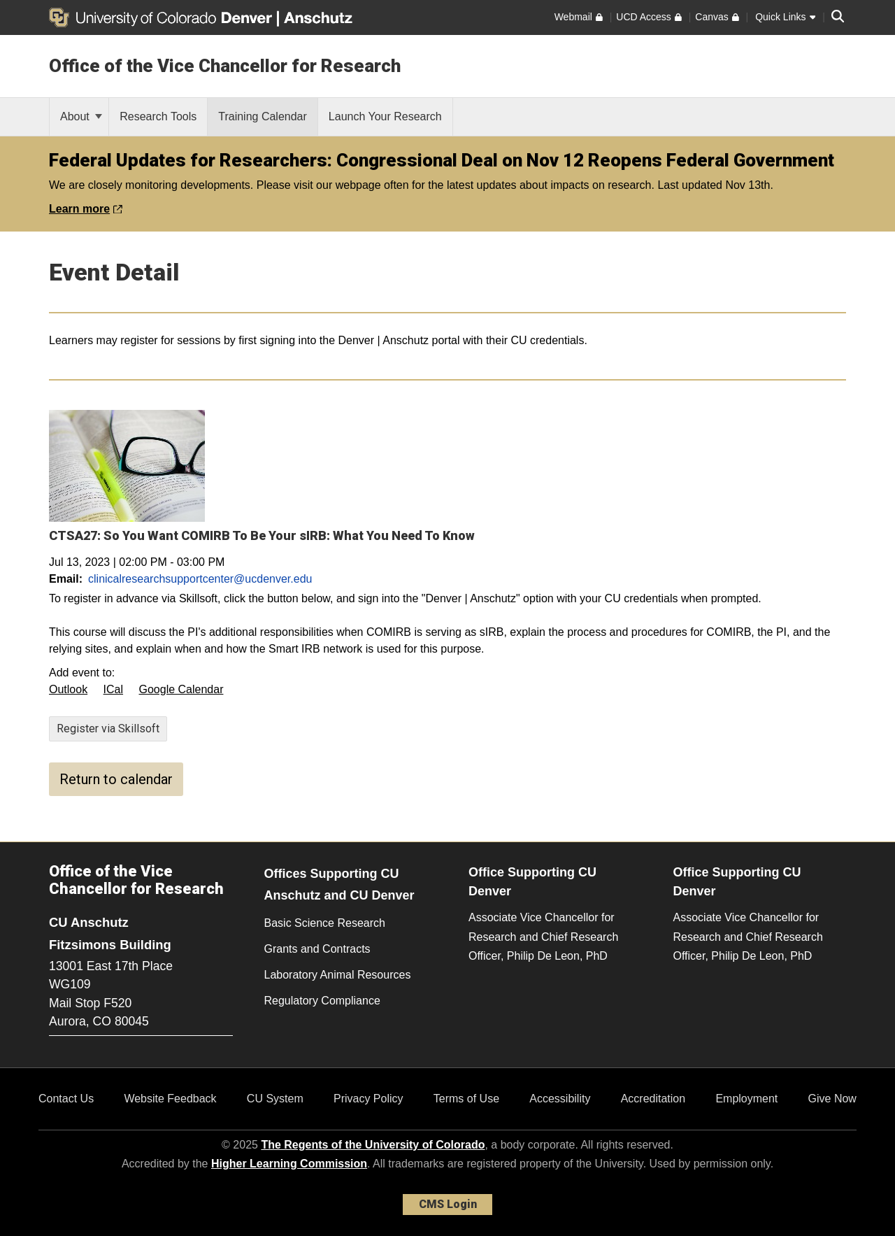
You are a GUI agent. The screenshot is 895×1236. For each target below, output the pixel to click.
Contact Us (66, 1098)
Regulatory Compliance (322, 1001)
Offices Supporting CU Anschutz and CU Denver (339, 884)
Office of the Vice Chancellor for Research (225, 65)
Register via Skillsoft (108, 728)
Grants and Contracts (317, 949)
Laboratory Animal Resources (337, 975)
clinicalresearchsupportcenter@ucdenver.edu (200, 579)
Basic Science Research (324, 923)
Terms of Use (466, 1098)
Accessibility (559, 1098)
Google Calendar (181, 689)
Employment (746, 1098)
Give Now (832, 1098)
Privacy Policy (368, 1098)
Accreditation (653, 1098)
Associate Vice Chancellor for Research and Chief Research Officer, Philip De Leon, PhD (543, 936)
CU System (275, 1098)
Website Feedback (170, 1098)
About (81, 116)
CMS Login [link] (448, 1204)
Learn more (85, 209)
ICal (113, 689)
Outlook (68, 689)
